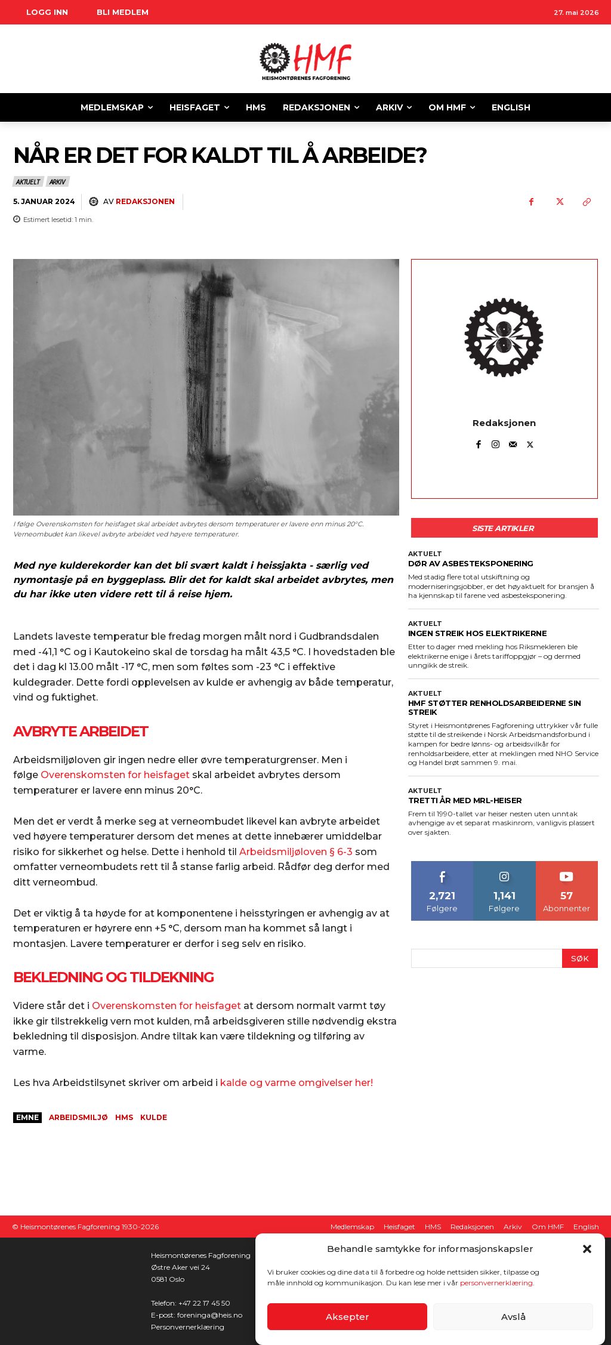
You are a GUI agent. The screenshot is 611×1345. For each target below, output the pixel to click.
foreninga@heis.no (209, 1314)
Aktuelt (28, 181)
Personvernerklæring (187, 1326)
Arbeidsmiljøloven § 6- (293, 851)
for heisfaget (209, 1005)
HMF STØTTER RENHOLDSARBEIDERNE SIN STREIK (494, 707)
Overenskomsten (134, 1005)
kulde (153, 1117)
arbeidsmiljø (78, 1117)
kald (230, 1082)
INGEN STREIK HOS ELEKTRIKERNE (477, 633)
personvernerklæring (496, 1282)
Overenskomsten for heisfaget (115, 775)
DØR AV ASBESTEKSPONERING (470, 563)
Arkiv (58, 181)
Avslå (513, 1316)
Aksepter (347, 1316)
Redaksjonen (145, 201)
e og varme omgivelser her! (307, 1082)
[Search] (580, 958)
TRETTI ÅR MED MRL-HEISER (465, 800)
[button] (587, 1249)
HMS (124, 1117)
